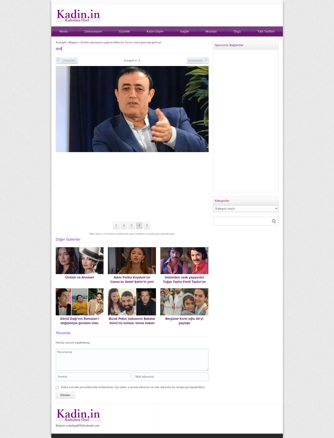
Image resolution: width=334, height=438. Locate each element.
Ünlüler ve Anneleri (79, 277)
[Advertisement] (132, 187)
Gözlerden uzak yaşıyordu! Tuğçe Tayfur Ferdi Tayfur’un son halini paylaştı (184, 281)
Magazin (73, 42)
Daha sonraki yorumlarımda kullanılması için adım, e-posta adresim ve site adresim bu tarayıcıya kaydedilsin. (133, 387)
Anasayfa (61, 42)
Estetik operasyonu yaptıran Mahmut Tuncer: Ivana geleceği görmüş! (121, 42)
